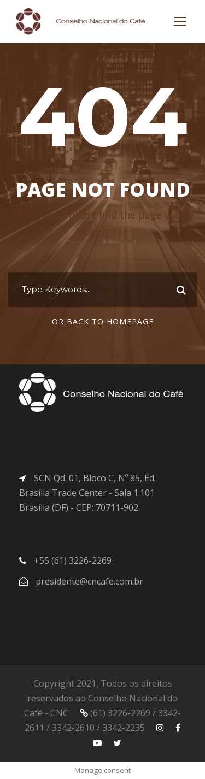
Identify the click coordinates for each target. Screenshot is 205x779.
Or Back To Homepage (103, 321)
